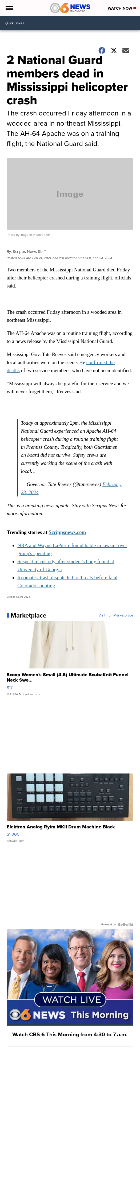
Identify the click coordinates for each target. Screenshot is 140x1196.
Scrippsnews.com (67, 532)
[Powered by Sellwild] (125, 924)
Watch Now (122, 8)
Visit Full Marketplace (115, 615)
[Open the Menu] (9, 8)
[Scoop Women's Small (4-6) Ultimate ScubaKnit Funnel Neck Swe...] (70, 661)
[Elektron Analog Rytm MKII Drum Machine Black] (70, 810)
